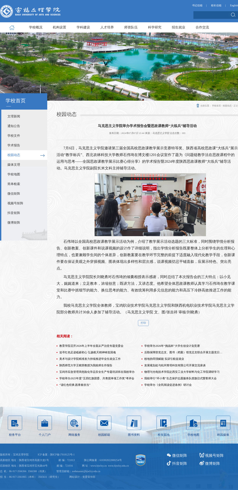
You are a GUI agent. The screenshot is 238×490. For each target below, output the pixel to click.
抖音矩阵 (13, 213)
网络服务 (74, 455)
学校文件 (13, 135)
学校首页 (216, 105)
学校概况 (35, 27)
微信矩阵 (13, 193)
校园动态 (13, 155)
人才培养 (107, 27)
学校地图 (13, 174)
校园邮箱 (104, 455)
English (234, 5)
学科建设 (83, 27)
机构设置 (59, 27)
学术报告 (13, 145)
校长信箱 (216, 5)
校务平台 (15, 455)
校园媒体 (223, 455)
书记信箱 (197, 5)
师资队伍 (131, 27)
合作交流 (202, 27)
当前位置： (203, 105)
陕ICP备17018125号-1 (62, 482)
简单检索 (13, 184)
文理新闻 (13, 116)
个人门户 (45, 455)
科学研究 (154, 27)
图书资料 (134, 455)
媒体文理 (13, 164)
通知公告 (13, 126)
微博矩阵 (13, 222)
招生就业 (178, 27)
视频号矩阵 (15, 203)
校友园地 (164, 455)
